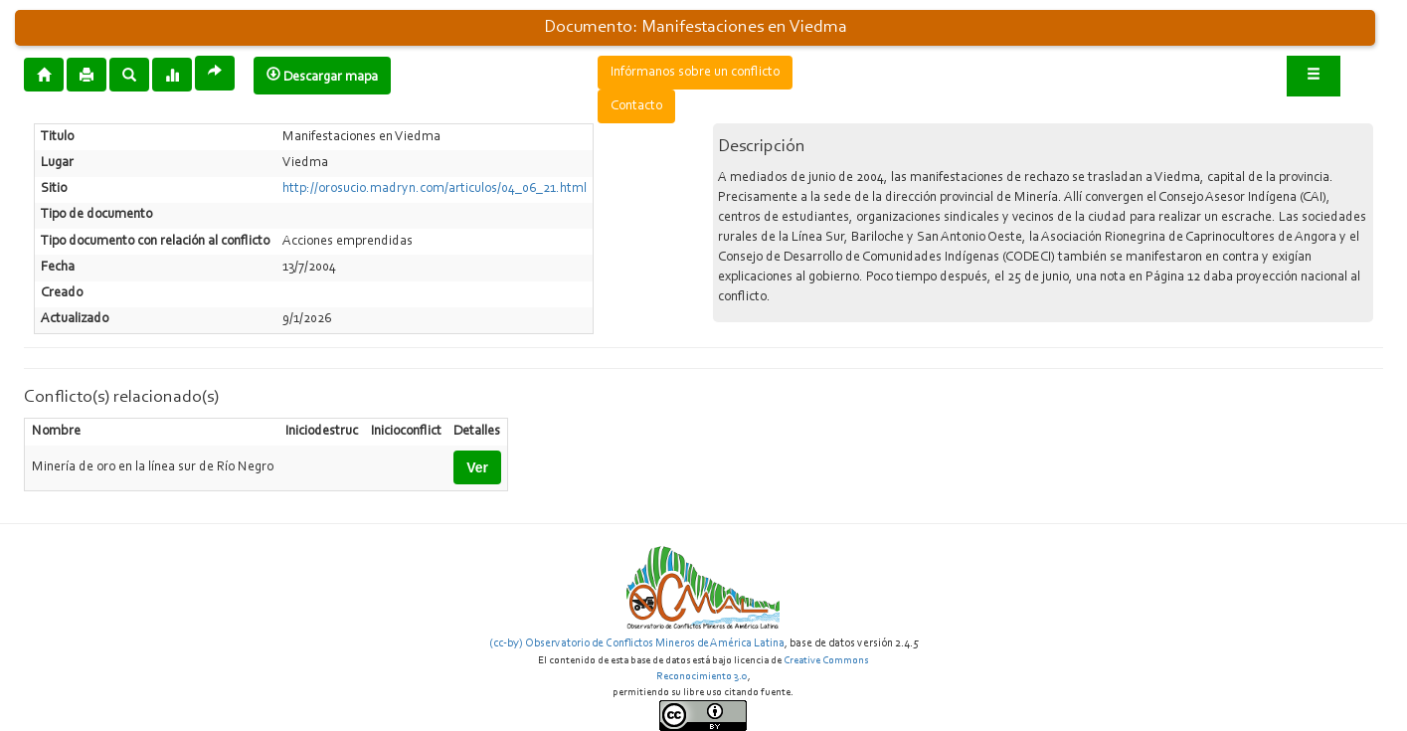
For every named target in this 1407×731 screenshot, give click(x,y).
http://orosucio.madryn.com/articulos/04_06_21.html (434, 189)
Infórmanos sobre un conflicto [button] (695, 73)
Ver (477, 467)
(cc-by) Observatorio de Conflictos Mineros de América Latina (637, 643)
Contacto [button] (636, 106)
